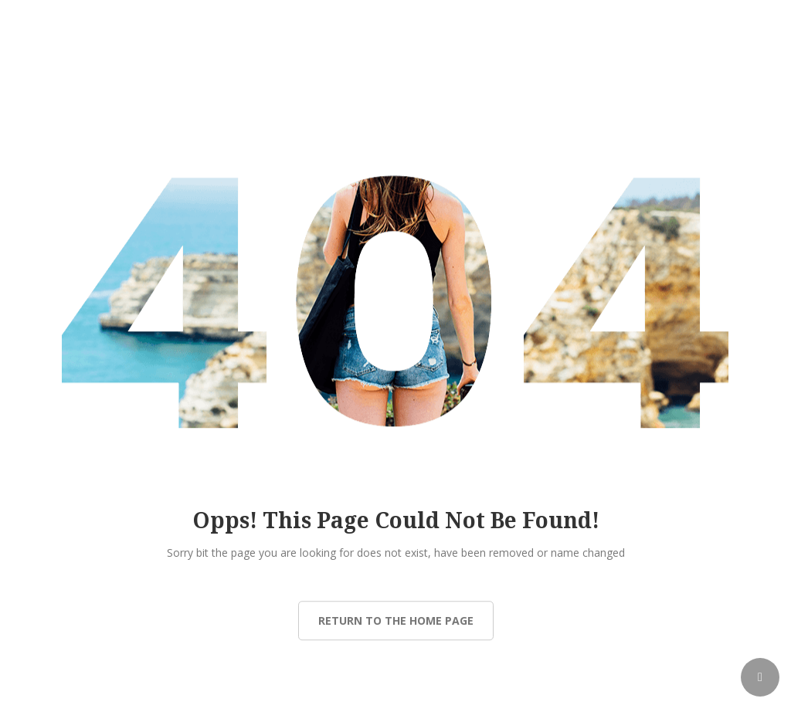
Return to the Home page (396, 620)
